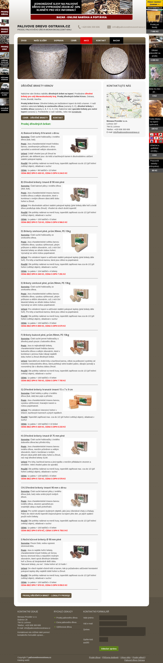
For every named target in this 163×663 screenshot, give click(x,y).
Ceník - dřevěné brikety (35, 117)
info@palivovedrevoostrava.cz (129, 27)
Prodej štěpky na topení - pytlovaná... (155, 122)
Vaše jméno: (88, 618)
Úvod (24, 40)
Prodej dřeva (94, 657)
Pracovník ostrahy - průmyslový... (154, 163)
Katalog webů (23, 660)
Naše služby (40, 40)
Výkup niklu (125, 657)
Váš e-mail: (88, 623)
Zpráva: (86, 629)
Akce (86, 40)
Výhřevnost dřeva (64, 627)
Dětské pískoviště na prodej (154, 53)
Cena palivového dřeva (66, 622)
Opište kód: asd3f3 (88, 641)
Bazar (116, 40)
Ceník (74, 40)
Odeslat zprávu (109, 648)
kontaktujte (76, 112)
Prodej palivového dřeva (66, 618)
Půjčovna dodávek (110, 657)
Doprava (59, 40)
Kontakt (101, 40)
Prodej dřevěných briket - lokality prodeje (46, 595)
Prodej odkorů (138, 657)
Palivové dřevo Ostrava (134, 660)
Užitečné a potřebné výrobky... (154, 148)
